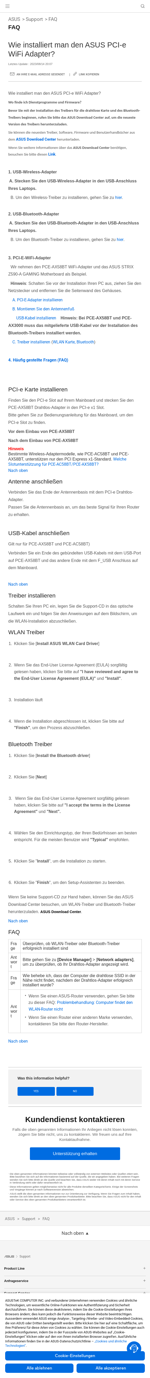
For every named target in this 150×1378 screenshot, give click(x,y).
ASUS (14, 19)
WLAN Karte (64, 342)
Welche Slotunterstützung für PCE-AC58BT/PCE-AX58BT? (67, 462)
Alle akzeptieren (111, 1368)
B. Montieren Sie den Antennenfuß (43, 309)
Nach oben (18, 470)
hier (118, 197)
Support (34, 19)
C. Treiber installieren (31, 342)
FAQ (52, 19)
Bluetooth (85, 342)
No (75, 1091)
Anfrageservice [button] (75, 1281)
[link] (75, 6)
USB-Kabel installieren (36, 318)
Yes (36, 1091)
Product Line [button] (75, 1268)
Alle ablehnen (39, 1368)
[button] (7, 6)
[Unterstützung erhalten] (75, 1153)
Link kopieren (89, 74)
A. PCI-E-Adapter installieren (37, 299)
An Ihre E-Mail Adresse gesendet (40, 74)
